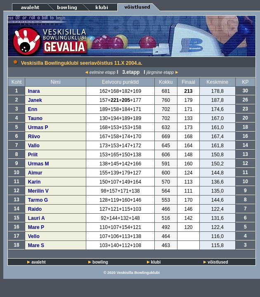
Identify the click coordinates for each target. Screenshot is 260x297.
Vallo (34, 145)
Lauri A (36, 218)
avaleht (38, 262)
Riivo (34, 136)
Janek (35, 100)
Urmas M (38, 164)
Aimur (35, 173)
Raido (35, 209)
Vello (34, 236)
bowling (100, 262)
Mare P (36, 227)
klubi (156, 262)
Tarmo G (38, 200)
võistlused (218, 262)
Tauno (35, 118)
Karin (34, 182)
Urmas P (38, 127)
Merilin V (38, 191)
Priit (33, 155)
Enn (33, 109)
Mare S (36, 245)
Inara (34, 91)
